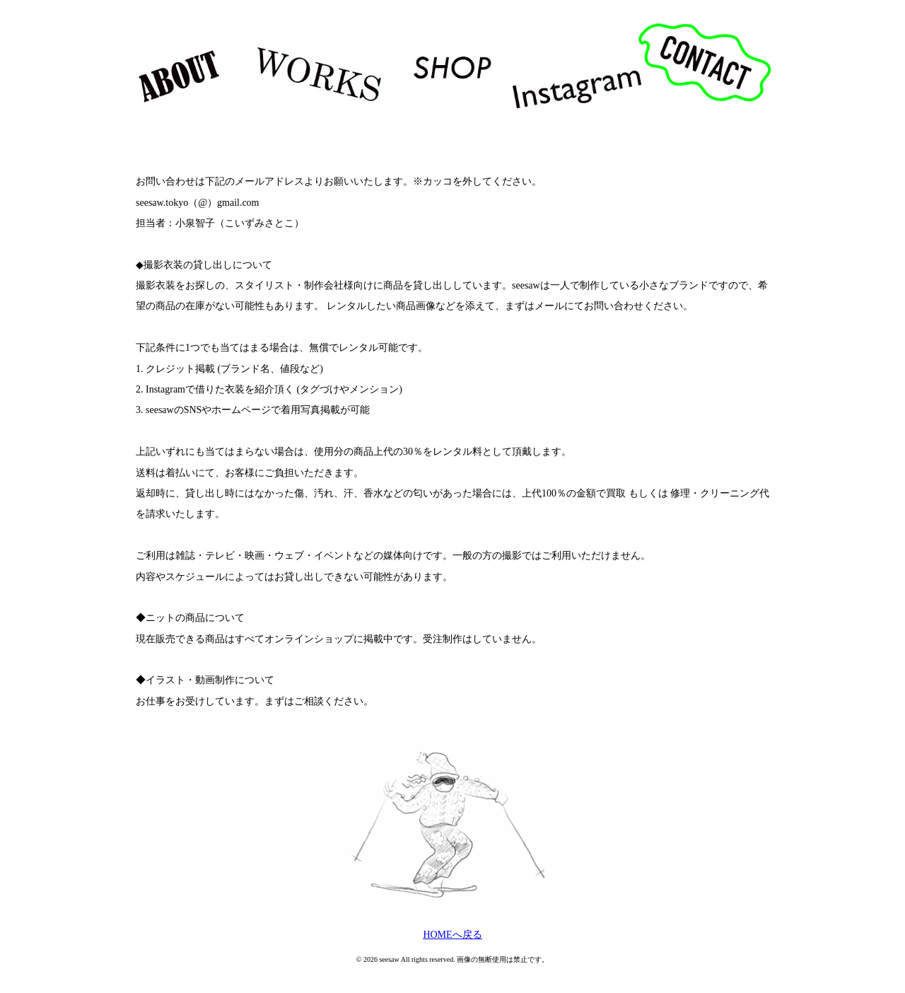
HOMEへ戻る (452, 934)
